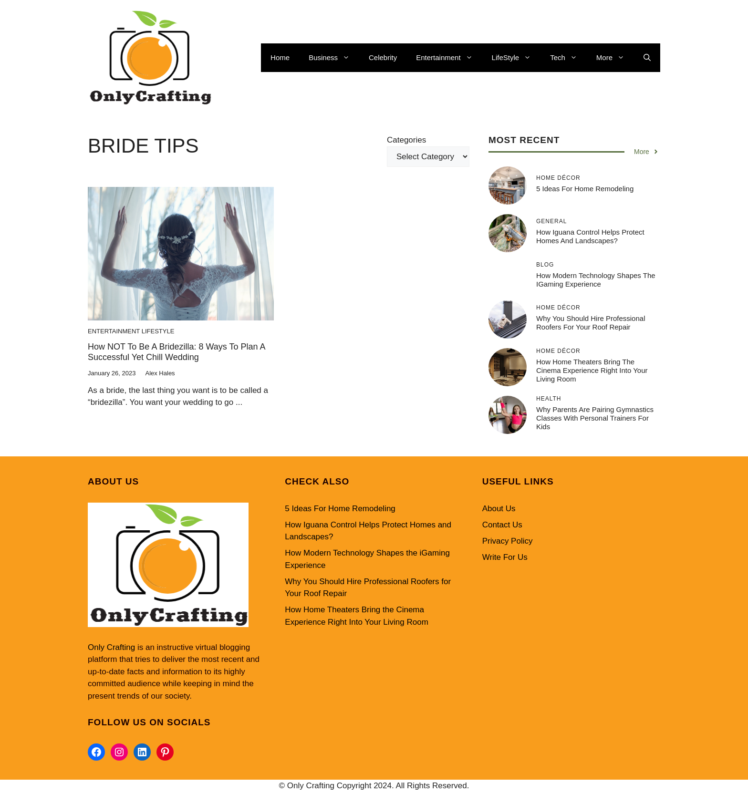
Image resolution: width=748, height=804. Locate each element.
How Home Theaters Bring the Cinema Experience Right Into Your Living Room (591, 370)
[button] (647, 57)
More (615, 57)
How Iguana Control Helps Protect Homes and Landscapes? (590, 236)
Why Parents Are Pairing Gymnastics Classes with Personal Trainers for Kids (595, 418)
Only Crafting (111, 647)
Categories (406, 139)
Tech (568, 57)
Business (334, 57)
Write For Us (505, 557)
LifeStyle (516, 57)
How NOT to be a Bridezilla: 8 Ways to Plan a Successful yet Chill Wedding (176, 352)
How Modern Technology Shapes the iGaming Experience (595, 279)
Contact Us (502, 524)
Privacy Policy (507, 541)
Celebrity (383, 57)
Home (280, 57)
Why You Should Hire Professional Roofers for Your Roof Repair (590, 322)
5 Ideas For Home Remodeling (585, 189)
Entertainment (449, 57)
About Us (499, 508)
